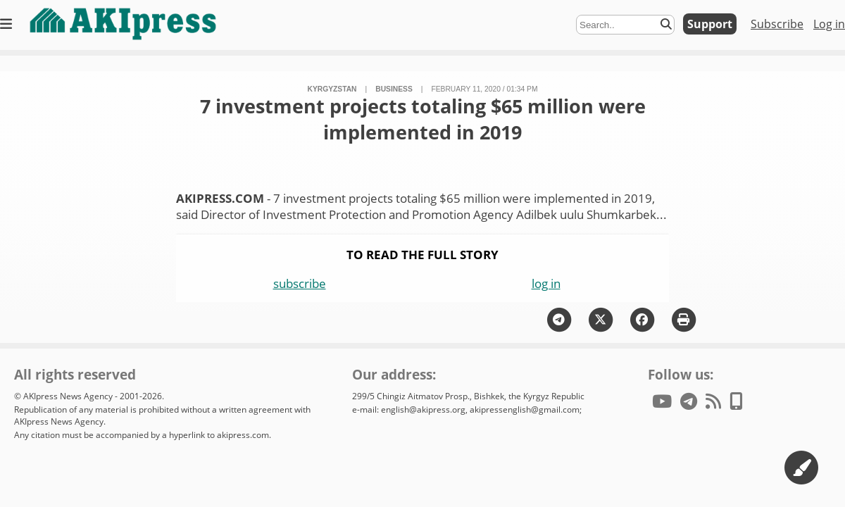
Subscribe (777, 24)
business (394, 89)
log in (546, 283)
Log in (829, 24)
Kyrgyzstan (331, 89)
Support (709, 24)
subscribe (299, 283)
